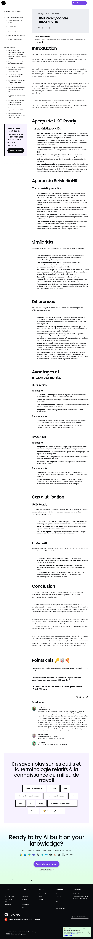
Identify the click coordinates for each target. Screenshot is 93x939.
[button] (89, 3)
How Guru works (9, 897)
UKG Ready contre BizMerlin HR (48, 880)
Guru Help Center (44, 894)
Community (25, 905)
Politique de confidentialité (71, 934)
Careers (58, 894)
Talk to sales (76, 894)
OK (88, 932)
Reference (25, 899)
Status (40, 897)
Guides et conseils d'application (27, 880)
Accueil (6, 880)
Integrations (8, 899)
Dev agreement (24, 932)
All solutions (8, 905)
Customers (25, 897)
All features (8, 902)
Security (41, 899)
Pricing (6, 894)
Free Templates (60, 908)
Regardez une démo (79, 3)
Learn (23, 894)
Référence (13, 880)
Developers (25, 902)
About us (58, 897)
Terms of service (11, 932)
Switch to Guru (60, 906)
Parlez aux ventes (16, 150)
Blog (23, 907)
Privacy (34, 932)
